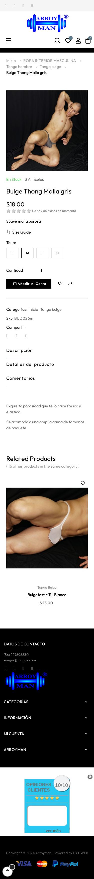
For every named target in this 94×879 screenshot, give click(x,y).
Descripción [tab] (19, 350)
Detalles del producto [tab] (30, 364)
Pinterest (29, 335)
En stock (14, 179)
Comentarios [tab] (20, 378)
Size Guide (21, 232)
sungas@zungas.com (20, 660)
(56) (16, 654)
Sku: (10, 318)
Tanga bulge (51, 309)
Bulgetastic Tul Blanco (47, 594)
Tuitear (19, 335)
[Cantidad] (41, 270)
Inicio (33, 309)
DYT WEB (80, 853)
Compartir (10, 335)
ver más (53, 831)
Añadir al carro (29, 283)
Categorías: (16, 309)
